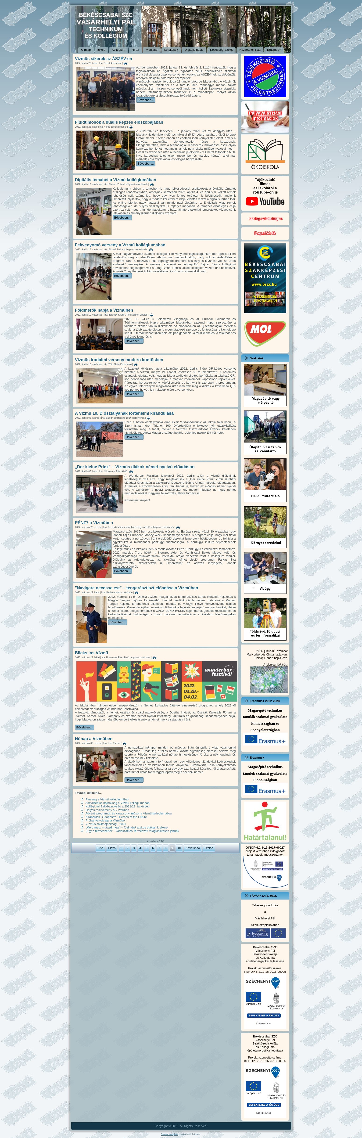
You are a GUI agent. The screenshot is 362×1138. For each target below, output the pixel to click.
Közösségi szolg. (221, 49)
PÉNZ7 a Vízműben (94, 522)
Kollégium (118, 49)
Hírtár (136, 49)
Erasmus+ (274, 49)
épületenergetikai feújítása (265, 1050)
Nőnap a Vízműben (94, 738)
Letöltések (171, 49)
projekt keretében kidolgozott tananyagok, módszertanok (265, 851)
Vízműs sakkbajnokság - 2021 (106, 824)
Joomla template (169, 1134)
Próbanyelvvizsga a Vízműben (106, 820)
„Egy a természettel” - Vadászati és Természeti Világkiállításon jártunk (132, 831)
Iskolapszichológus (265, 219)
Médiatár (152, 49)
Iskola (101, 49)
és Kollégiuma (265, 957)
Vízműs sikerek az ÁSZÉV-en (103, 58)
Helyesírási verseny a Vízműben (107, 810)
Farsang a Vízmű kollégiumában (107, 799)
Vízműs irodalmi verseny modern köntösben (119, 359)
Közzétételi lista (249, 49)
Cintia (270, 654)
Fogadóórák (265, 233)
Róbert (268, 658)
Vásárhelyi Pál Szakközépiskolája (265, 952)
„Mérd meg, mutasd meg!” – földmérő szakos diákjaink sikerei (127, 827)
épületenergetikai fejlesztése (265, 961)
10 (179, 848)
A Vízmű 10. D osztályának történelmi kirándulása (124, 413)
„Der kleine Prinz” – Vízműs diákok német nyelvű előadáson (135, 467)
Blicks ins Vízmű (91, 653)
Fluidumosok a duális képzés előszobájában (119, 122)
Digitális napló (194, 49)
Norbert (256, 654)
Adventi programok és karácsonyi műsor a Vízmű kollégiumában (128, 813)
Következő (193, 848)
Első (100, 848)
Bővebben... (146, 100)
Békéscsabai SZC (265, 947)
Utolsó (208, 848)
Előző (112, 848)
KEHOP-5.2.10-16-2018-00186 (265, 1061)
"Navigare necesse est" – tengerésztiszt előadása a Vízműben (136, 588)
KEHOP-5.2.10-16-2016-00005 (265, 971)
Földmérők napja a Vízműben (104, 310)
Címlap (86, 49)
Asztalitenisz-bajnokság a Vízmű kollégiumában (117, 803)
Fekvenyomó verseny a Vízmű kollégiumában (120, 245)
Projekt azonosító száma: (265, 968)
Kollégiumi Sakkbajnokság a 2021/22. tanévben (118, 806)
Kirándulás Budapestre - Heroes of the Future (116, 817)
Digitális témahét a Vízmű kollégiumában (115, 179)
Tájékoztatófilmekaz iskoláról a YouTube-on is (265, 193)
